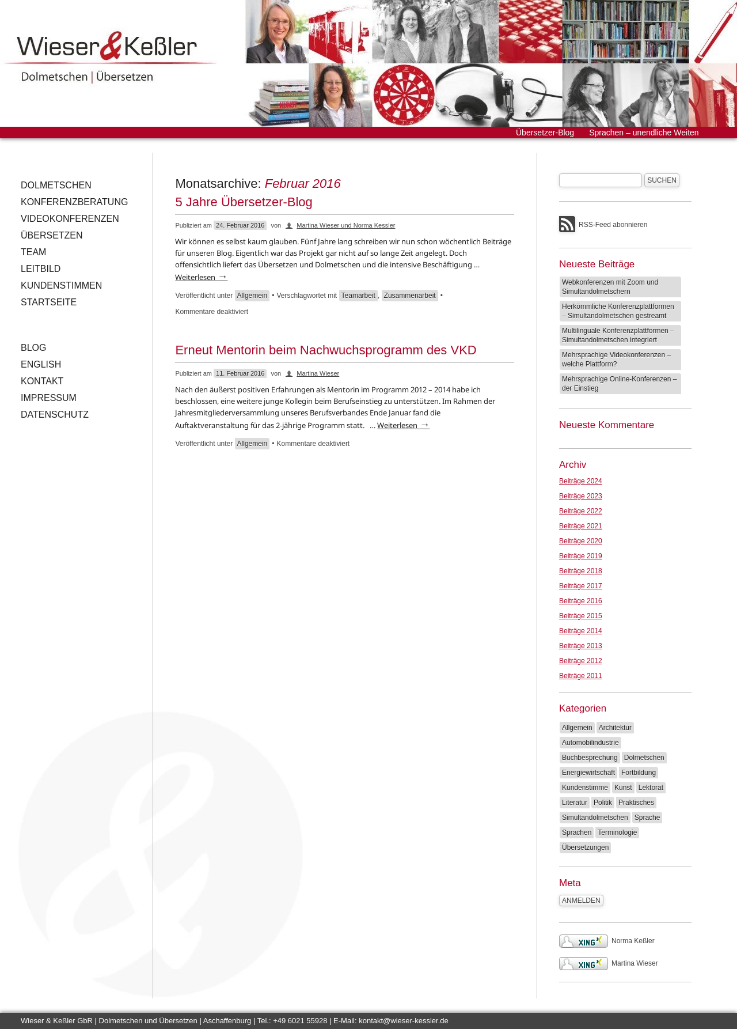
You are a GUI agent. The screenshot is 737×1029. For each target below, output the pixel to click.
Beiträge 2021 (580, 526)
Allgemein (252, 296)
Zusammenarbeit (410, 296)
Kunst (623, 788)
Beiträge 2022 (580, 511)
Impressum (49, 398)
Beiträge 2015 (580, 616)
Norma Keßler (607, 941)
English (41, 364)
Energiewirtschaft (588, 773)
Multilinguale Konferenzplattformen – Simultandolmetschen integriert (618, 335)
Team (33, 252)
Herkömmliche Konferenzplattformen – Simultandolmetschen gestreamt (618, 311)
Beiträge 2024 (580, 481)
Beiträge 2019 (580, 556)
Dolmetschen (56, 185)
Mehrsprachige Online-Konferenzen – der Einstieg (619, 383)
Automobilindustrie (590, 743)
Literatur (574, 803)
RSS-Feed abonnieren (613, 225)
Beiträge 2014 (580, 631)
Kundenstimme (585, 788)
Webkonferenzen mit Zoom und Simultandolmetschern (610, 287)
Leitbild (40, 269)
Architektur (615, 728)
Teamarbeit (358, 296)
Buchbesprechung (590, 758)
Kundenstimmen (61, 285)
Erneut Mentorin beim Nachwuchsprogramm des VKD (325, 350)
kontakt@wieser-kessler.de (404, 1020)
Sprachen (576, 833)
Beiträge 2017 (580, 586)
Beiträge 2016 (580, 601)
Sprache (647, 818)
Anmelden (581, 900)
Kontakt (42, 381)
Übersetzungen (585, 847)
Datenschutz (55, 414)
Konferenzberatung (74, 202)
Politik (603, 803)
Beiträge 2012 (580, 661)
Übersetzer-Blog (545, 132)
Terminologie (617, 833)
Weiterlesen (201, 277)
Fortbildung (638, 773)
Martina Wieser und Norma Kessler (346, 225)
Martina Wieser (318, 373)
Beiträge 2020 (580, 541)
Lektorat (651, 788)
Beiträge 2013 (580, 646)
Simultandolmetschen (595, 818)
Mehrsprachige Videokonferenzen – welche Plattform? (616, 359)
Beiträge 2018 (580, 571)
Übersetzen (52, 235)
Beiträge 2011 (580, 676)
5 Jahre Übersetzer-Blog (243, 202)
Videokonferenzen (70, 219)
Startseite (49, 302)
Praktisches (636, 803)
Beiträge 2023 (580, 496)
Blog (33, 348)
